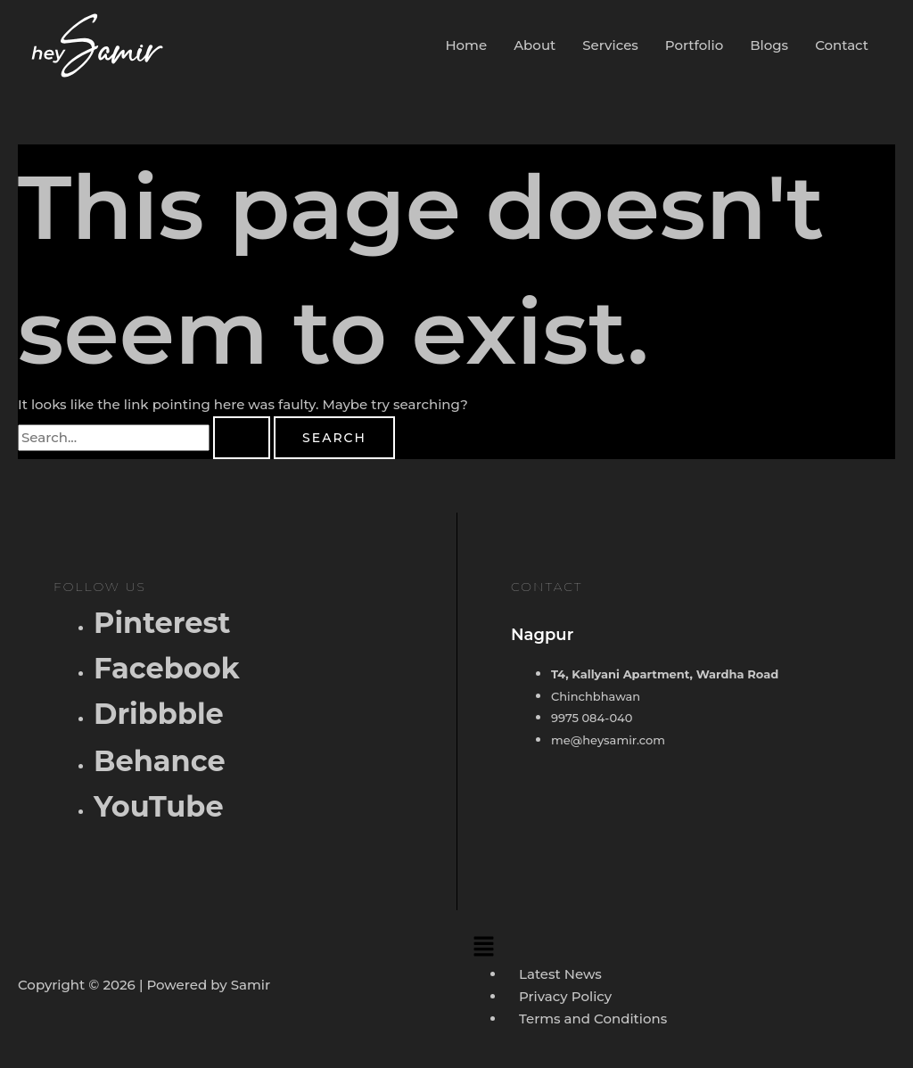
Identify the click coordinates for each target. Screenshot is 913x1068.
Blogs (769, 45)
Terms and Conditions (593, 1018)
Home (466, 45)
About (534, 45)
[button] (680, 946)
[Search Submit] (241, 437)
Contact (841, 45)
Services (610, 45)
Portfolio (694, 45)
